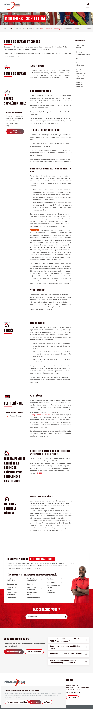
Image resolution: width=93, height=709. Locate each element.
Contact (72, 698)
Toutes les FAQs (14, 652)
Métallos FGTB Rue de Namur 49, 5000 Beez (77, 686)
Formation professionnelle (74, 29)
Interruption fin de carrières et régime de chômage (81, 73)
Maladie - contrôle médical (80, 84)
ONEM (39, 473)
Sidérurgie (54, 582)
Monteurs (54, 579)
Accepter (35, 702)
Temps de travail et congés (51, 29)
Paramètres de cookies (17, 702)
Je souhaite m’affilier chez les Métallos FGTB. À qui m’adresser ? (65, 640)
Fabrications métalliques (35, 580)
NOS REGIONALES (15, 131)
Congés (79, 58)
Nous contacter (34, 652)
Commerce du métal (15, 588)
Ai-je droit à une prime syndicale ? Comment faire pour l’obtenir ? (63, 662)
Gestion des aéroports (35, 588)
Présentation (9, 29)
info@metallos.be (73, 692)
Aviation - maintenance (15, 580)
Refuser (47, 702)
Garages (35, 584)
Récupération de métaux (54, 586)
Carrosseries (15, 584)
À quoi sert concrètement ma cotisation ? (66, 654)
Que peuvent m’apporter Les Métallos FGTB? (65, 647)
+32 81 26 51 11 (73, 690)
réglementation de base (42, 415)
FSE (37, 29)
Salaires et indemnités (25, 29)
